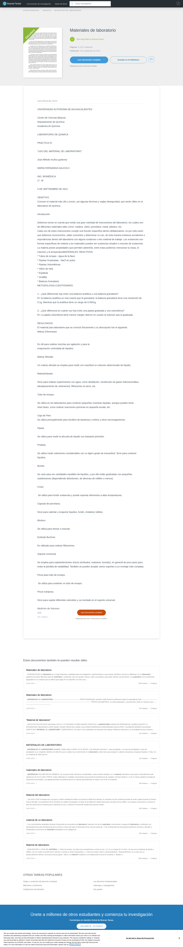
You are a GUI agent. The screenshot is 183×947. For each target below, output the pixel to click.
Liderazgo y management (103, 885)
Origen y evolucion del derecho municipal (40, 881)
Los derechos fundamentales (105, 881)
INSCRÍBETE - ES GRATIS (91, 926)
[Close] (179, 938)
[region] (91, 938)
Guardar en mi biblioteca (128, 60)
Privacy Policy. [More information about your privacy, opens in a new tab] (75, 944)
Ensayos (47, 10)
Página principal (31, 10)
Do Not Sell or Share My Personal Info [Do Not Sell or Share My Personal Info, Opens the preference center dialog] (140, 938)
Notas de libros (61, 4)
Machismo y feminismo (32, 885)
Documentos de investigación (39, 4)
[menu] (179, 3)
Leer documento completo (89, 60)
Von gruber (97, 889)
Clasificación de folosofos (33, 889)
